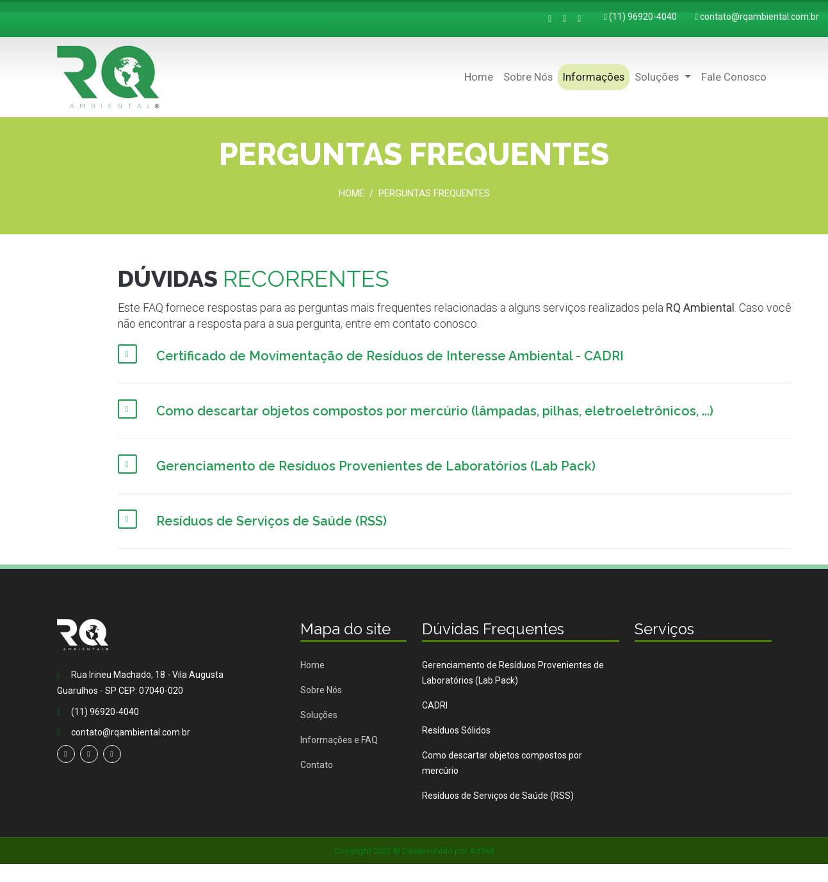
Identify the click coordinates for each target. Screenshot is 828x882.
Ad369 (481, 851)
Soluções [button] (658, 76)
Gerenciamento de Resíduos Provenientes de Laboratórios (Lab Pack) (513, 673)
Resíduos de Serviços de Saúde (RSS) (498, 795)
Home (478, 76)
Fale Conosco (734, 76)
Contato (316, 765)
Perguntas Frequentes (434, 193)
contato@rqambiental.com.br (759, 17)
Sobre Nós (528, 76)
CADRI (435, 705)
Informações (593, 76)
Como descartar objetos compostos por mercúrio (502, 763)
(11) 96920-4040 (643, 17)
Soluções (318, 715)
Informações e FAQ (339, 740)
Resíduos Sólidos (456, 730)
